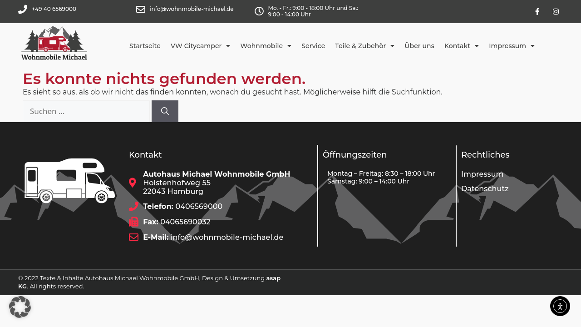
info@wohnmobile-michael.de (191, 8)
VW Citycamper (201, 46)
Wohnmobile (266, 46)
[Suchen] (165, 111)
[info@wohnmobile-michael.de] (140, 9)
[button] (20, 307)
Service (313, 46)
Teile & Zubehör (364, 46)
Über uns (419, 46)
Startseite (145, 46)
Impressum (512, 46)
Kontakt (461, 46)
